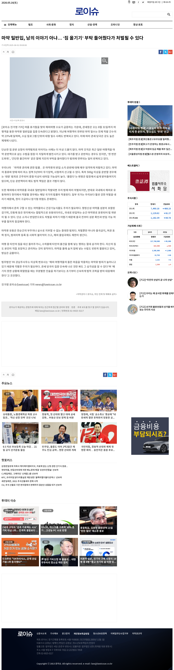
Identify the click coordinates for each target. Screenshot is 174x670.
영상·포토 (138, 24)
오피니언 (115, 24)
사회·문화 (51, 24)
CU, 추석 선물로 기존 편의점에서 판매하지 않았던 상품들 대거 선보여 (32, 485)
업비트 (150, 232)
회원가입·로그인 (154, 2)
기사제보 (54, 633)
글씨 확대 (8, 52)
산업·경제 (92, 24)
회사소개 (166, 2)
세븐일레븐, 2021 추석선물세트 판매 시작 (20, 481)
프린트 (13, 52)
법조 (30, 24)
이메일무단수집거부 (119, 633)
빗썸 (135, 232)
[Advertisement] (31, 343)
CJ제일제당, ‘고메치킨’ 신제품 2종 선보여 (20, 474)
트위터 (165, 52)
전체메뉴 (12, 24)
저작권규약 (137, 633)
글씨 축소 (4, 52)
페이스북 (161, 52)
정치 (71, 24)
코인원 (165, 232)
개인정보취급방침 (81, 634)
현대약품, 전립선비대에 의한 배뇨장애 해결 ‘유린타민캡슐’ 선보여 (30, 470)
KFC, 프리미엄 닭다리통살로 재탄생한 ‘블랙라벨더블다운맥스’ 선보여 (32, 477)
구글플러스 (170, 52)
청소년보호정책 (100, 633)
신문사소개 (41, 633)
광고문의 (66, 633)
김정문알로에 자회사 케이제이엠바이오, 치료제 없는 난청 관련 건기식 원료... (35, 466)
